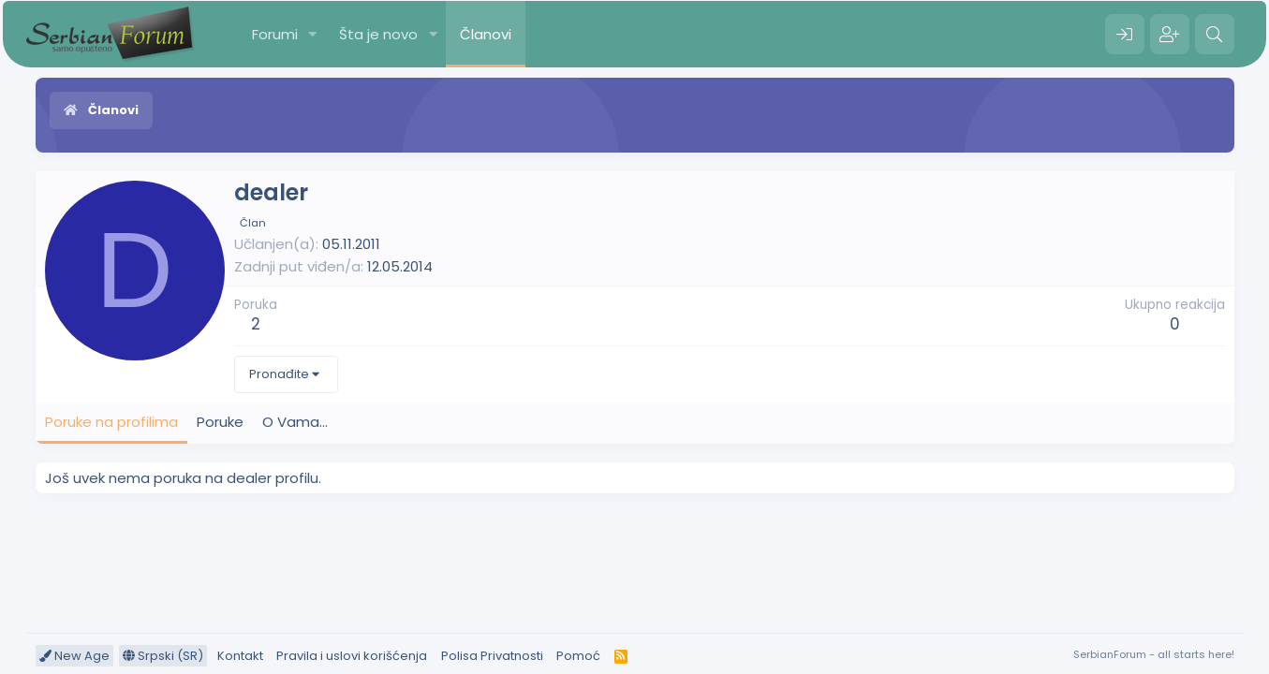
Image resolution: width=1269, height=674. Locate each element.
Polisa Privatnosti (492, 656)
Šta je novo (378, 34)
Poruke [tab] (220, 422)
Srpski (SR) (163, 656)
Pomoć (578, 656)
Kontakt (240, 656)
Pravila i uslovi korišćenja (351, 656)
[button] (312, 34)
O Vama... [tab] (295, 422)
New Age (74, 656)
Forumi (275, 34)
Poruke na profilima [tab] (111, 422)
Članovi (485, 34)
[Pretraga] (1214, 34)
